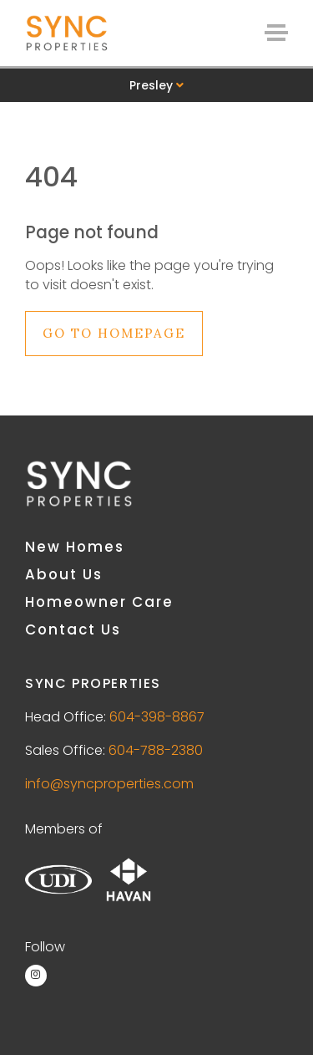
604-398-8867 (156, 716)
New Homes (74, 547)
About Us (64, 574)
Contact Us (73, 629)
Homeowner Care (99, 602)
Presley (156, 85)
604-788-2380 (156, 750)
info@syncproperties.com (109, 783)
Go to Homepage (114, 333)
